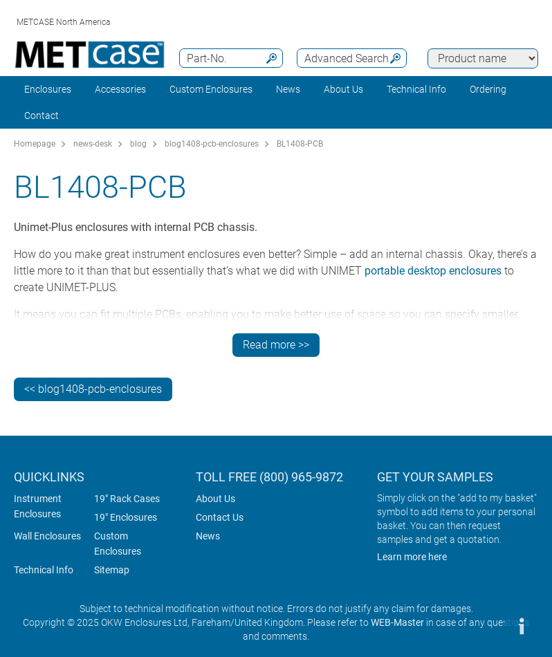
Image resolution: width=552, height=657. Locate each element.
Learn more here (412, 556)
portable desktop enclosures (433, 270)
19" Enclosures (125, 517)
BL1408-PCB (300, 144)
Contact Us (219, 517)
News (288, 89)
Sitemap (111, 569)
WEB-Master (397, 622)
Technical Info (43, 569)
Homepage (34, 144)
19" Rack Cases (127, 498)
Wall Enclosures (47, 536)
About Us (215, 498)
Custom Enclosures (210, 89)
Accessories (120, 89)
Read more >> (276, 344)
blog (138, 144)
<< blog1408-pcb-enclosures (93, 389)
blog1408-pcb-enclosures (212, 144)
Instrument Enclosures (38, 506)
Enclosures (47, 89)
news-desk (92, 144)
